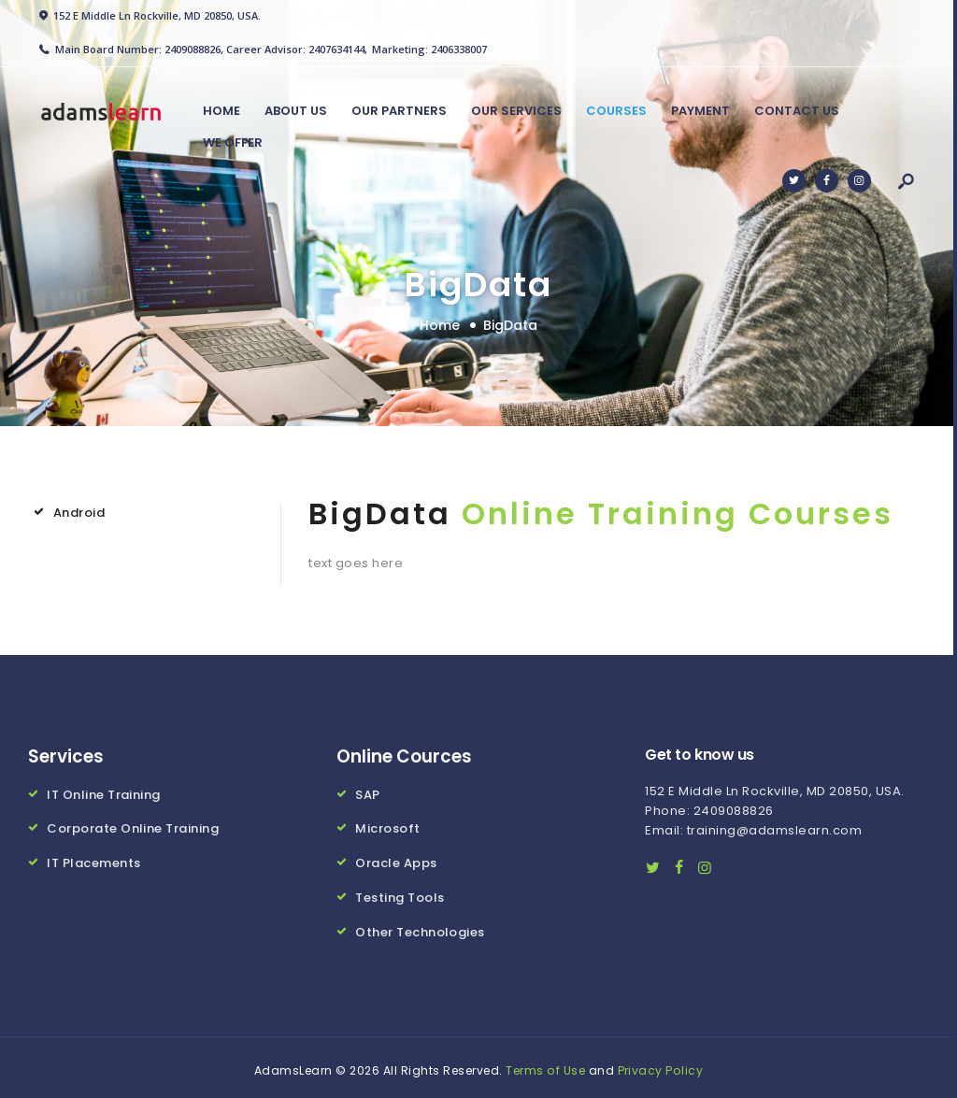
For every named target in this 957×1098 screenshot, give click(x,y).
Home (440, 326)
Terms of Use (545, 1065)
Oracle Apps (396, 860)
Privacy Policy (661, 1065)
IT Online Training (104, 794)
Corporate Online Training (133, 826)
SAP (367, 794)
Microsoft (388, 826)
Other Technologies (420, 927)
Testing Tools (400, 894)
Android (79, 511)
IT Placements (94, 860)
